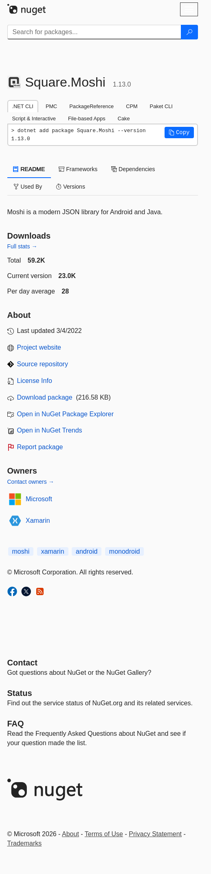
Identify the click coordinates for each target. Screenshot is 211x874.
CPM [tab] (131, 106)
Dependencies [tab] (133, 169)
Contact (22, 662)
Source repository (42, 364)
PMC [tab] (51, 106)
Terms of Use (104, 834)
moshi (21, 551)
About (70, 834)
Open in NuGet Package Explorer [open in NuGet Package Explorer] (65, 414)
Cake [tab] (124, 118)
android (86, 551)
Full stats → (22, 246)
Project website (39, 347)
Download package (45, 397)
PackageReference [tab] (91, 106)
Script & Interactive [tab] (34, 118)
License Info (34, 380)
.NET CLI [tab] (22, 106)
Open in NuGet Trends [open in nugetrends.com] (49, 430)
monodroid (124, 551)
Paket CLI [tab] (161, 106)
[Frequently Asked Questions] (15, 723)
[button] (179, 132)
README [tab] (29, 169)
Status (19, 693)
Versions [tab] (70, 187)
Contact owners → (30, 481)
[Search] (189, 32)
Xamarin (38, 520)
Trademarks (24, 843)
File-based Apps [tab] (87, 118)
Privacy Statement (155, 834)
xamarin (52, 551)
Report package (40, 447)
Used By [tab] (27, 187)
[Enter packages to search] (94, 32)
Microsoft (39, 499)
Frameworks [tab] (78, 169)
